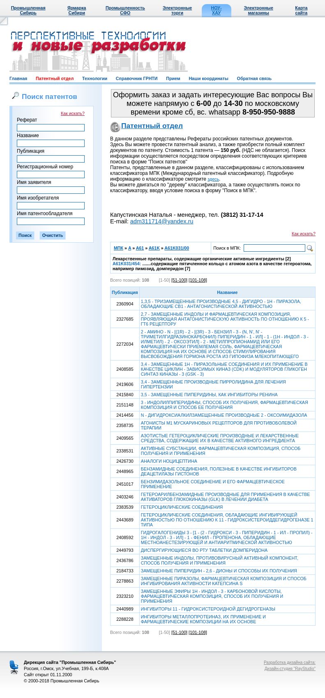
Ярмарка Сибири (76, 10)
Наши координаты (208, 78)
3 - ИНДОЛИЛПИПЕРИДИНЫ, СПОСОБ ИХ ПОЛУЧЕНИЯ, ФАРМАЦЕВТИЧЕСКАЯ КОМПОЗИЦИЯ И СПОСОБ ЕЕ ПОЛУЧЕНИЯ (224, 405)
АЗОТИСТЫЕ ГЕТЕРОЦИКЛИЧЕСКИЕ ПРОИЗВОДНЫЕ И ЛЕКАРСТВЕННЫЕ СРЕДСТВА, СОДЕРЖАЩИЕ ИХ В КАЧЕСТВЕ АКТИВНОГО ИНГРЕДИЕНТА (220, 438)
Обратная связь (254, 78)
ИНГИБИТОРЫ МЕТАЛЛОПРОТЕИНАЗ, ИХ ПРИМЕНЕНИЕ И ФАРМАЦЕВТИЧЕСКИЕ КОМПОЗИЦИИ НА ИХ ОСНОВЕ (203, 619)
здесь (213, 179)
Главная (18, 78)
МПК (118, 248)
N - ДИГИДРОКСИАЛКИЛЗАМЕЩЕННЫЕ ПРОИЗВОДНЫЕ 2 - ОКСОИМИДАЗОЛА (224, 415)
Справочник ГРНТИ (137, 78)
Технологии (94, 78)
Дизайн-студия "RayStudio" (290, 668)
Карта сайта (301, 10)
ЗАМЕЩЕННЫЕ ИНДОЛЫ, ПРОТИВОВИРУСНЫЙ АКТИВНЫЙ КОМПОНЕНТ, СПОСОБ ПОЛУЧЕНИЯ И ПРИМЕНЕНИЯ (219, 560)
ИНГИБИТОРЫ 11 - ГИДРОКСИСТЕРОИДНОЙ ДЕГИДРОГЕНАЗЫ (208, 608)
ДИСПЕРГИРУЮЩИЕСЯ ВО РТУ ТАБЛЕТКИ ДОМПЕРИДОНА (204, 550)
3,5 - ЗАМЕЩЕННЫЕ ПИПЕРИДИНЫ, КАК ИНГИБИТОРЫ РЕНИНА (209, 394)
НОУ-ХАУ (216, 10)
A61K (154, 248)
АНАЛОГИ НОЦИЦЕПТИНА (169, 461)
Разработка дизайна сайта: (290, 662)
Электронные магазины (258, 10)
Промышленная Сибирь (28, 10)
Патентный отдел (55, 78)
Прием (173, 78)
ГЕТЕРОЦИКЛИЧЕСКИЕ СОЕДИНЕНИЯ (182, 507)
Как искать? (73, 113)
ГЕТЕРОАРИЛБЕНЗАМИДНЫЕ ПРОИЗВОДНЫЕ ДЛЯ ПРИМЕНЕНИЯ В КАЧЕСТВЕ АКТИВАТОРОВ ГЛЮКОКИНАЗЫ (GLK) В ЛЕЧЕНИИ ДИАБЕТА (225, 497)
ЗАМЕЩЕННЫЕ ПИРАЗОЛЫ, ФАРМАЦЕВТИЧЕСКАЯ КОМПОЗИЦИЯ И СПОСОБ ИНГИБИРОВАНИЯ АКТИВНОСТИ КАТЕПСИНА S (224, 581)
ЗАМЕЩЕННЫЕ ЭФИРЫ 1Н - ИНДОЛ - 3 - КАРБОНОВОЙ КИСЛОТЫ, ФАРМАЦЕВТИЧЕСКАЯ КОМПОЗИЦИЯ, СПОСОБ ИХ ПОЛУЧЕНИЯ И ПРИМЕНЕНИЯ (212, 596)
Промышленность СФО (125, 10)
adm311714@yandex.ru (162, 221)
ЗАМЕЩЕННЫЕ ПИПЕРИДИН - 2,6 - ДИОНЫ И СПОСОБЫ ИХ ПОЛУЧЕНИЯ (219, 570)
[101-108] (198, 280)
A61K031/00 (176, 248)
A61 (140, 248)
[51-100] (179, 280)
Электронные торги (177, 10)
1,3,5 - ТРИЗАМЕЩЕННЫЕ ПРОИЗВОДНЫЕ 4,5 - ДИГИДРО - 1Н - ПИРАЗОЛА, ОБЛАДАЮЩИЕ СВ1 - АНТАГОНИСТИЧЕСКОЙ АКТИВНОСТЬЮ (221, 304)
